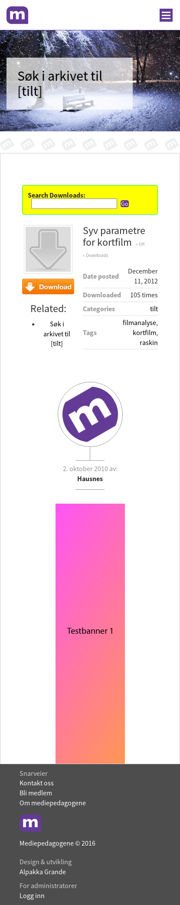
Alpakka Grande (43, 871)
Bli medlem (36, 792)
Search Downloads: (56, 195)
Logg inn (32, 895)
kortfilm (144, 332)
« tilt (140, 244)
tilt (154, 308)
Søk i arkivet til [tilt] (56, 333)
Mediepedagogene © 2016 (57, 843)
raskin (149, 342)
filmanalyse (139, 322)
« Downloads (95, 255)
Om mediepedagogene (53, 802)
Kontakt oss (37, 782)
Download (48, 286)
